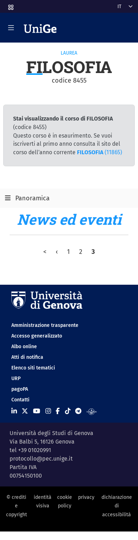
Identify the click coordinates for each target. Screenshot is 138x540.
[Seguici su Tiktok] (68, 411)
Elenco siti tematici (33, 368)
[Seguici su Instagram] (48, 411)
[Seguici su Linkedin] (14, 411)
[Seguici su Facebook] (58, 411)
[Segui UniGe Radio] (92, 411)
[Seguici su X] (25, 411)
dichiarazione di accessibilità (116, 506)
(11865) (99, 152)
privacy (86, 497)
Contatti (20, 400)
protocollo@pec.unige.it (41, 458)
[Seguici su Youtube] (36, 411)
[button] (10, 5)
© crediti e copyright (16, 506)
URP (16, 378)
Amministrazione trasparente (44, 325)
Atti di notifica (27, 357)
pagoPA (19, 389)
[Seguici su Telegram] (78, 411)
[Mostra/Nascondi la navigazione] (11, 27)
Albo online (24, 347)
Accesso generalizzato (36, 336)
